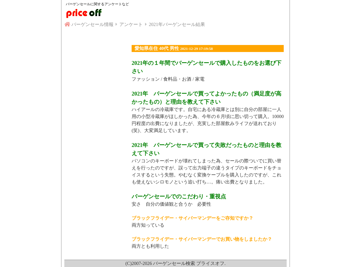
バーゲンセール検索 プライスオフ (188, 263)
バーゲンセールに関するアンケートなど (97, 4)
